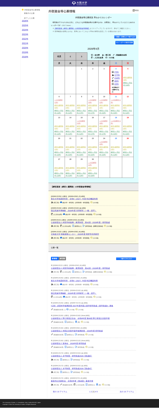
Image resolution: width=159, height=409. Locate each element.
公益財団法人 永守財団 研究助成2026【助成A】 (71, 368)
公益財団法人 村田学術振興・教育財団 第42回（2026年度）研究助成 (80, 222)
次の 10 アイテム (127, 392)
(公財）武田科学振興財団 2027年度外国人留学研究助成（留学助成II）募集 (82, 306)
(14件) (117, 78)
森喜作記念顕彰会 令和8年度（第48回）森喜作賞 (72, 381)
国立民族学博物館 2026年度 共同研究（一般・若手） (74, 210)
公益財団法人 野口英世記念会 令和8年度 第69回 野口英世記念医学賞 (80, 318)
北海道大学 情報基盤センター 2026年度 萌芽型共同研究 (75, 234)
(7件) (116, 72)
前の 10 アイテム (60, 392)
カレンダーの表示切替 (124, 43)
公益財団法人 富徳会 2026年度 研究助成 (68, 343)
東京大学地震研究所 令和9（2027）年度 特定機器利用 (74, 199)
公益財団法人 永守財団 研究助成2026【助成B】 (71, 356)
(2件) (116, 84)
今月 (59, 56)
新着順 (54, 259)
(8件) (116, 81)
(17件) (117, 75)
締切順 (62, 259)
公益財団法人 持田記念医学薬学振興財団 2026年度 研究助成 (77, 331)
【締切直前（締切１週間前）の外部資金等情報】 (72, 28)
